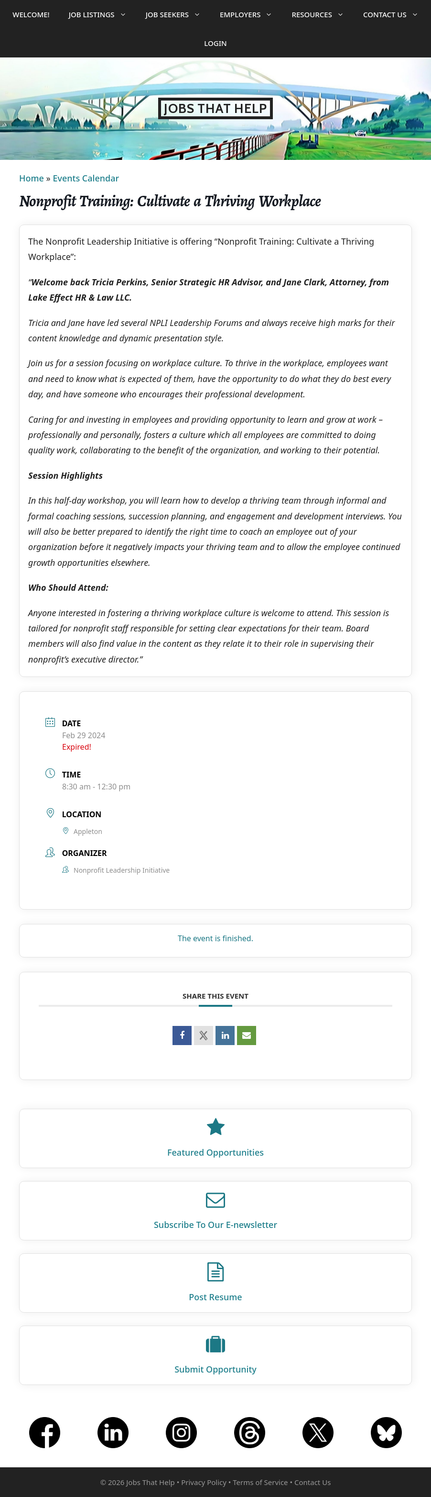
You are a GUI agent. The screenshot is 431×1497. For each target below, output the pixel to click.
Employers (251, 14)
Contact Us (395, 14)
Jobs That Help (215, 108)
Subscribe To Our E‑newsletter (215, 1224)
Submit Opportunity (215, 1369)
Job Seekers (178, 14)
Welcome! (30, 14)
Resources (322, 14)
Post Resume (215, 1297)
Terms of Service (260, 1482)
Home (31, 178)
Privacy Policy (203, 1482)
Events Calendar (86, 178)
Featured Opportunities (215, 1152)
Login (215, 43)
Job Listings (102, 14)
